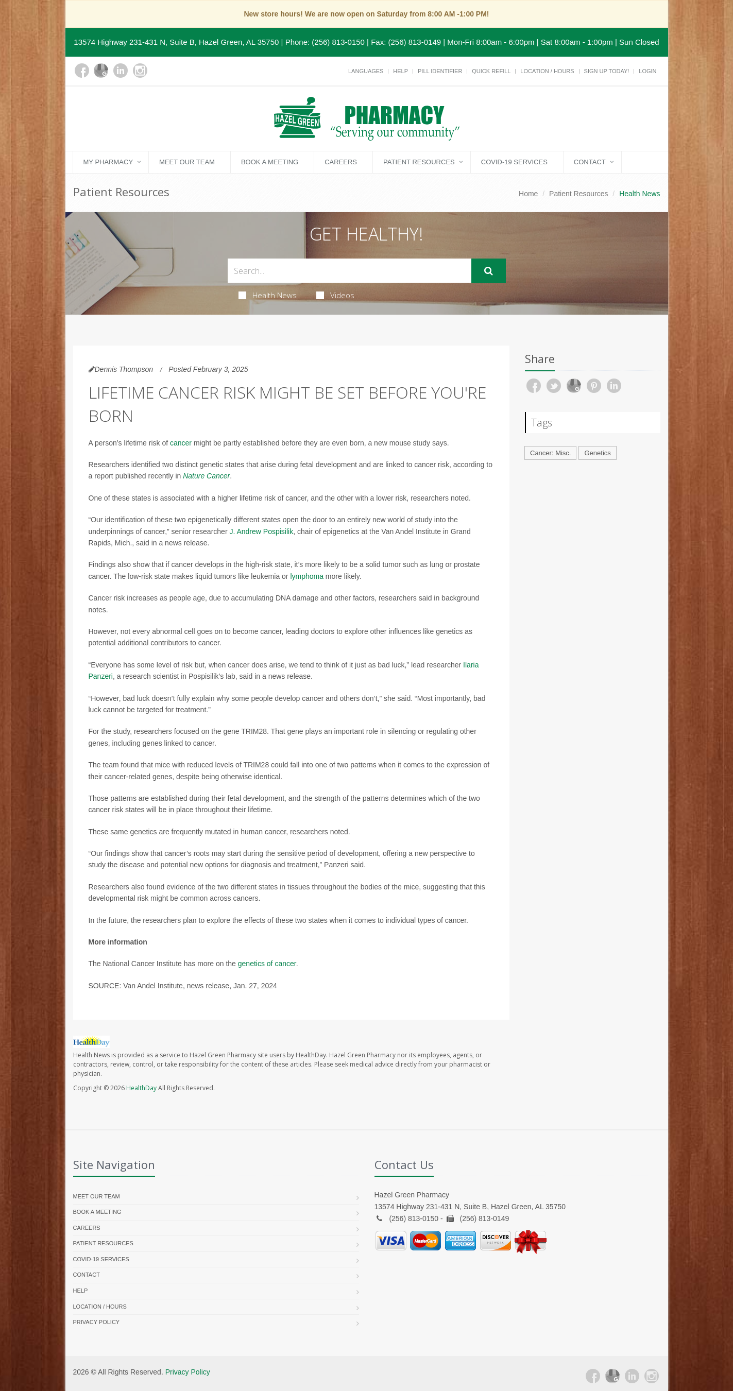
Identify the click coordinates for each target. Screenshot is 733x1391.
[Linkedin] (120, 70)
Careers (341, 162)
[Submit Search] (488, 271)
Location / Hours (547, 71)
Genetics (597, 453)
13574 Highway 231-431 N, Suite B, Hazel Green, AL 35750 (176, 42)
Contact (590, 162)
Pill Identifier (440, 71)
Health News (267, 295)
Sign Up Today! (606, 71)
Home (528, 194)
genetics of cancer (267, 963)
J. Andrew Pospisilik (261, 531)
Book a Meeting (269, 162)
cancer (181, 443)
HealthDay (141, 1088)
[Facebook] (82, 70)
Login (647, 71)
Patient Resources (419, 162)
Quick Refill (491, 71)
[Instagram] (140, 70)
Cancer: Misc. (550, 453)
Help (400, 71)
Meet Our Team (187, 162)
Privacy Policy (96, 1322)
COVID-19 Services (514, 162)
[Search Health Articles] (349, 271)
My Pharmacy (108, 162)
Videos (335, 295)
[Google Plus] (101, 70)
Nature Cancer (206, 476)
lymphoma (306, 576)
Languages (365, 71)
